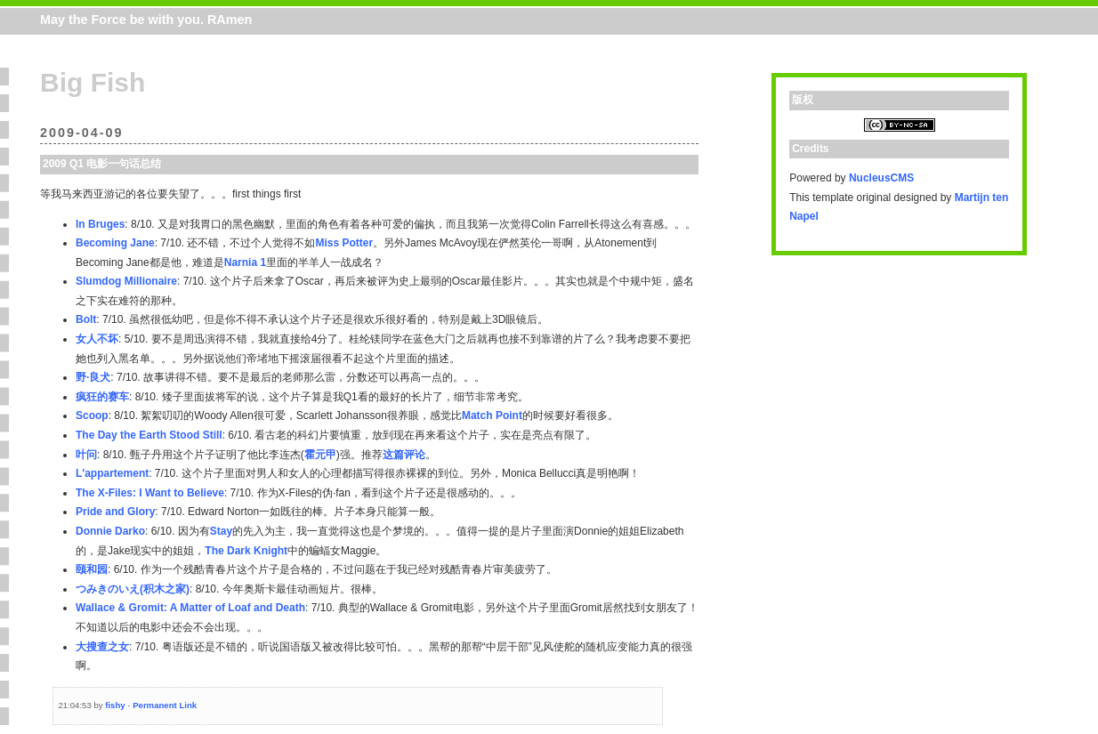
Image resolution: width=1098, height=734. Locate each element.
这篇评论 (404, 454)
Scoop (92, 415)
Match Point (492, 415)
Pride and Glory (115, 511)
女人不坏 (97, 339)
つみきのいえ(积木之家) (133, 589)
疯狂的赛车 (102, 397)
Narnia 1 (245, 262)
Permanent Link (165, 705)
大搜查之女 (102, 647)
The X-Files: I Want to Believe (150, 493)
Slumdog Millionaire (126, 281)
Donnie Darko (110, 531)
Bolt (86, 319)
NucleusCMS (881, 178)
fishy (115, 705)
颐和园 (92, 569)
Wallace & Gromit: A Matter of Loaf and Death (190, 607)
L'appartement (112, 473)
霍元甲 (320, 454)
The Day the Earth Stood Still (149, 435)
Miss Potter (344, 243)
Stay (221, 531)
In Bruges (100, 224)
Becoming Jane (115, 243)
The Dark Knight (246, 550)
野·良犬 (93, 377)
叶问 (86, 454)
